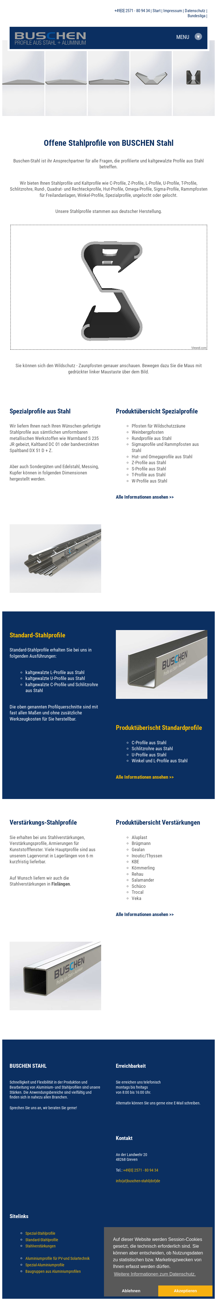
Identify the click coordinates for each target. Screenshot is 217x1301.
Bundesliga (196, 16)
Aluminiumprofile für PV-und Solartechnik (57, 1258)
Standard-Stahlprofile (41, 1240)
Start (156, 11)
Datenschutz (195, 11)
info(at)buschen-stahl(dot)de (138, 1181)
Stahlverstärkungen (40, 1246)
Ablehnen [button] (131, 1291)
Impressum (172, 11)
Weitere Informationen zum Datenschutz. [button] (155, 1274)
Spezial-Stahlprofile (40, 1233)
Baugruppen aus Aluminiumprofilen (53, 1271)
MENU (189, 36)
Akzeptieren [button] (185, 1291)
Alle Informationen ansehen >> (145, 497)
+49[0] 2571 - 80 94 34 (132, 11)
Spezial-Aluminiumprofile (44, 1265)
